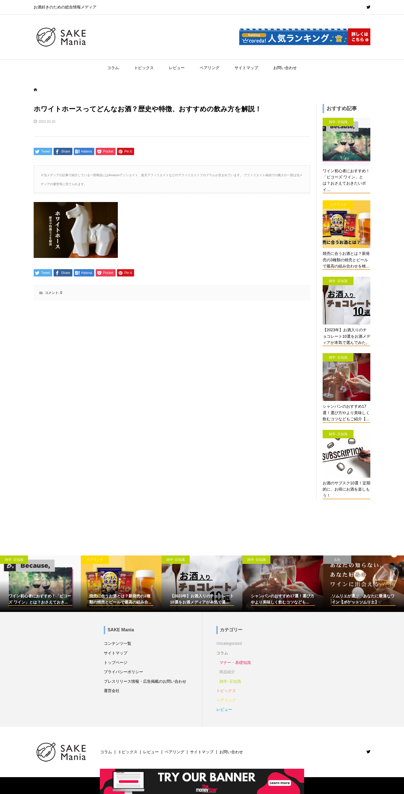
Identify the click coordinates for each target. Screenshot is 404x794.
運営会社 (112, 690)
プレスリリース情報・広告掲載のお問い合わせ (145, 681)
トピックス (144, 67)
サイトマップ (246, 67)
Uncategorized (229, 643)
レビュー (177, 67)
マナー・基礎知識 (235, 662)
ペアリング (209, 67)
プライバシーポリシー (123, 672)
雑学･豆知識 (230, 681)
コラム (113, 67)
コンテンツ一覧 (117, 643)
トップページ (115, 662)
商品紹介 (227, 672)
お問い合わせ (285, 67)
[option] (40, 583)
